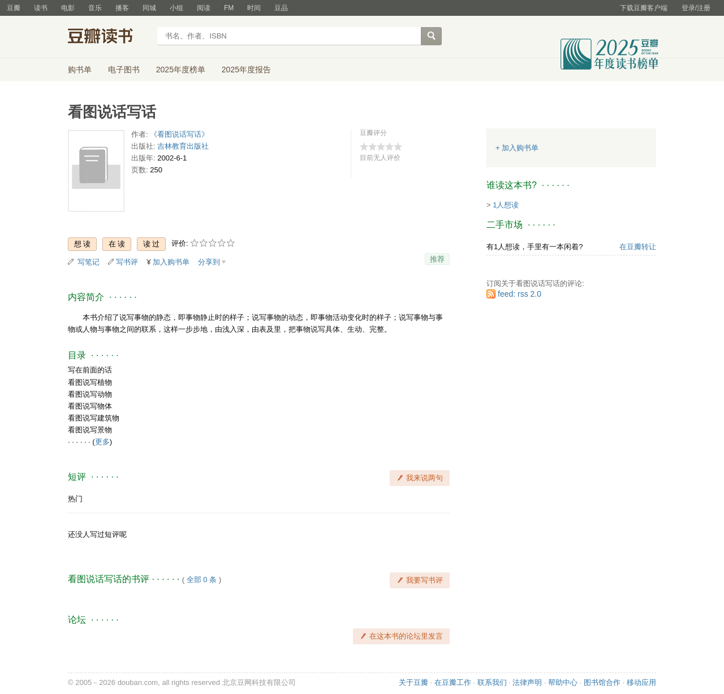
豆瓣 (13, 8)
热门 (75, 499)
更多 (102, 441)
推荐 (437, 259)
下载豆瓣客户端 (643, 8)
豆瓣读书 (109, 37)
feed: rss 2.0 (519, 293)
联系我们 (492, 682)
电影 (68, 8)
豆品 (281, 8)
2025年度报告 (246, 69)
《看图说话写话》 (179, 134)
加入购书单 (171, 262)
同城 (149, 8)
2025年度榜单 (180, 69)
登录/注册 (696, 8)
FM (229, 8)
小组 (176, 8)
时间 (254, 8)
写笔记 (88, 262)
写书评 (127, 262)
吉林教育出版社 (183, 146)
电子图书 (124, 69)
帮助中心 (563, 682)
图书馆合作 (602, 682)
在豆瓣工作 (452, 682)
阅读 (203, 8)
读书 (41, 8)
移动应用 (641, 682)
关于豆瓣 (413, 682)
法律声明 (527, 682)
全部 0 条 (202, 579)
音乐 (95, 8)
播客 (122, 8)
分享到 (209, 262)
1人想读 (506, 205)
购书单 (80, 69)
